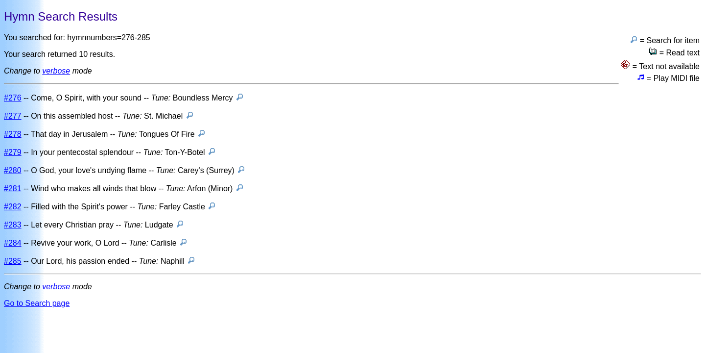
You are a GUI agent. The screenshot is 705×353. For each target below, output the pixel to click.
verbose (56, 71)
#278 (13, 134)
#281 (13, 188)
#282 (13, 206)
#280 (13, 170)
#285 (13, 261)
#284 (13, 243)
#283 (13, 225)
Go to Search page (37, 303)
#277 (13, 116)
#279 (13, 152)
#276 (13, 98)
